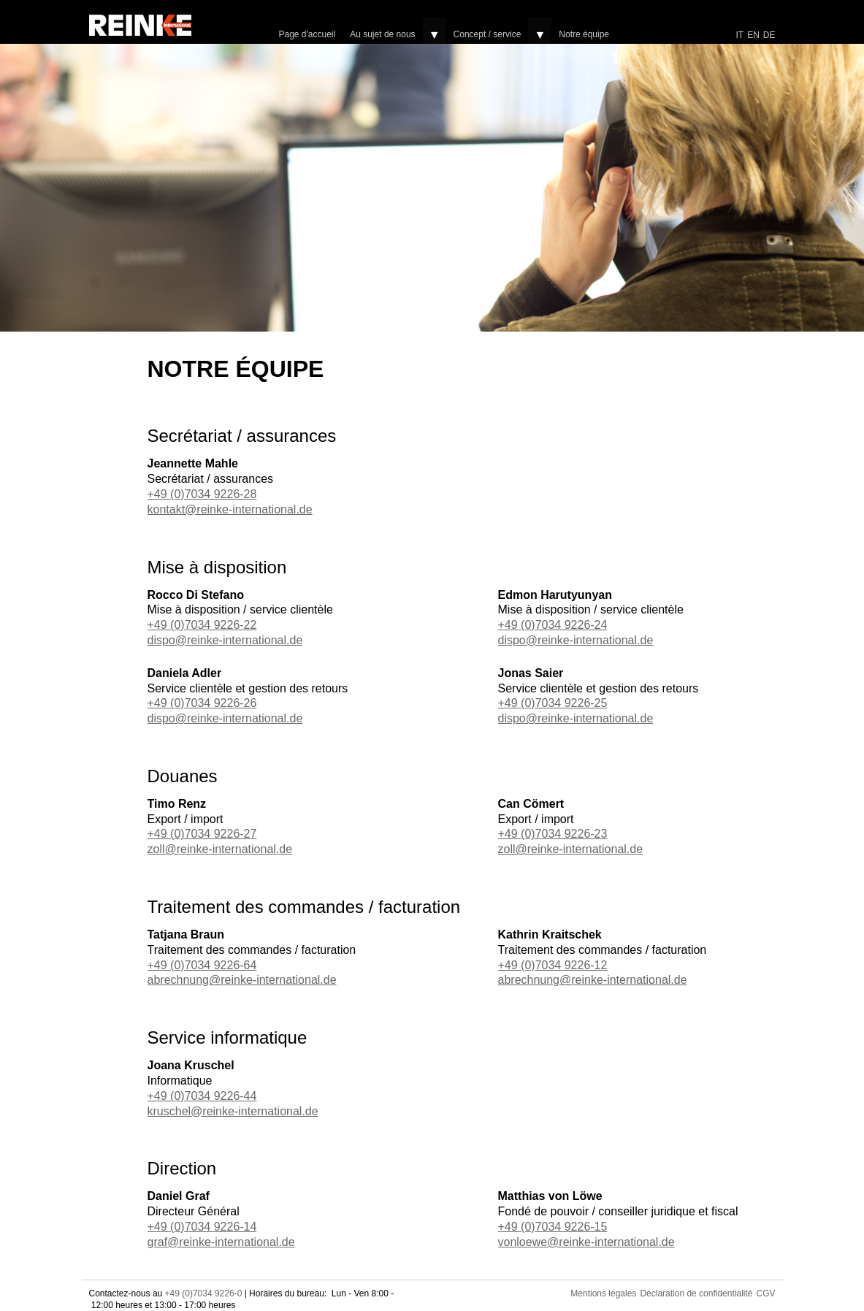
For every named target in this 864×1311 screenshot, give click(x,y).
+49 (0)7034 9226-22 (202, 625)
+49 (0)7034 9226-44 (202, 1096)
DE (769, 35)
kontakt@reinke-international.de (230, 509)
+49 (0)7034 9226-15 (553, 1226)
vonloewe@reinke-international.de (586, 1242)
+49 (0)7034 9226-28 (202, 494)
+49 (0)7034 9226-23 (553, 834)
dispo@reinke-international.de (225, 640)
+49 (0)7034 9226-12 (553, 965)
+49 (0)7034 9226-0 (203, 1293)
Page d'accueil (307, 34)
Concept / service (487, 34)
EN (753, 35)
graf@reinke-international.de (221, 1242)
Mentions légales (603, 1293)
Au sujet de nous (382, 34)
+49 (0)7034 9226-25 (553, 703)
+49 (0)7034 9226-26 (202, 703)
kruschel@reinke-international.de (233, 1111)
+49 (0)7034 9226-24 (553, 625)
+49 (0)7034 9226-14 (202, 1226)
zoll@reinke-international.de (220, 849)
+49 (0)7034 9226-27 (202, 834)
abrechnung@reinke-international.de (242, 980)
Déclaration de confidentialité (696, 1293)
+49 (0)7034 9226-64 (202, 965)
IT (739, 35)
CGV (765, 1293)
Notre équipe (584, 34)
